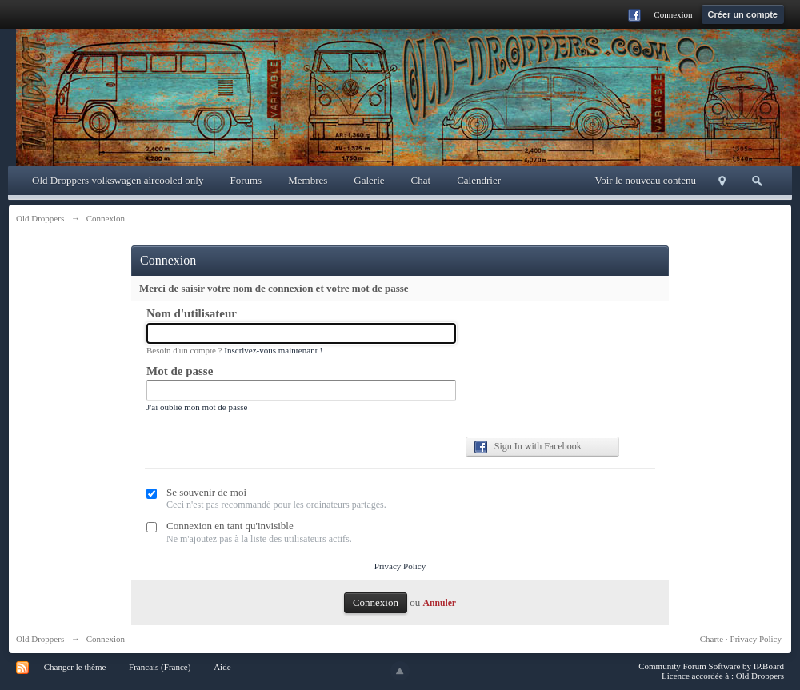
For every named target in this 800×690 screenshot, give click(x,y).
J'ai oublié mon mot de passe (196, 407)
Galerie (369, 180)
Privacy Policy (400, 566)
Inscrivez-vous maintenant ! (273, 350)
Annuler (439, 603)
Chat (421, 180)
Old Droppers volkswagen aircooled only (117, 180)
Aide (222, 667)
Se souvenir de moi (206, 492)
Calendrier (479, 180)
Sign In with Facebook (528, 447)
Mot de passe (179, 371)
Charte (711, 639)
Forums (246, 180)
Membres (307, 180)
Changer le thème (75, 667)
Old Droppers (40, 639)
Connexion (673, 14)
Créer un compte (743, 14)
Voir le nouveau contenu (645, 180)
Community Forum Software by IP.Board (711, 666)
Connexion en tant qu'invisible (230, 526)
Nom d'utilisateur (191, 313)
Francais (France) (159, 667)
